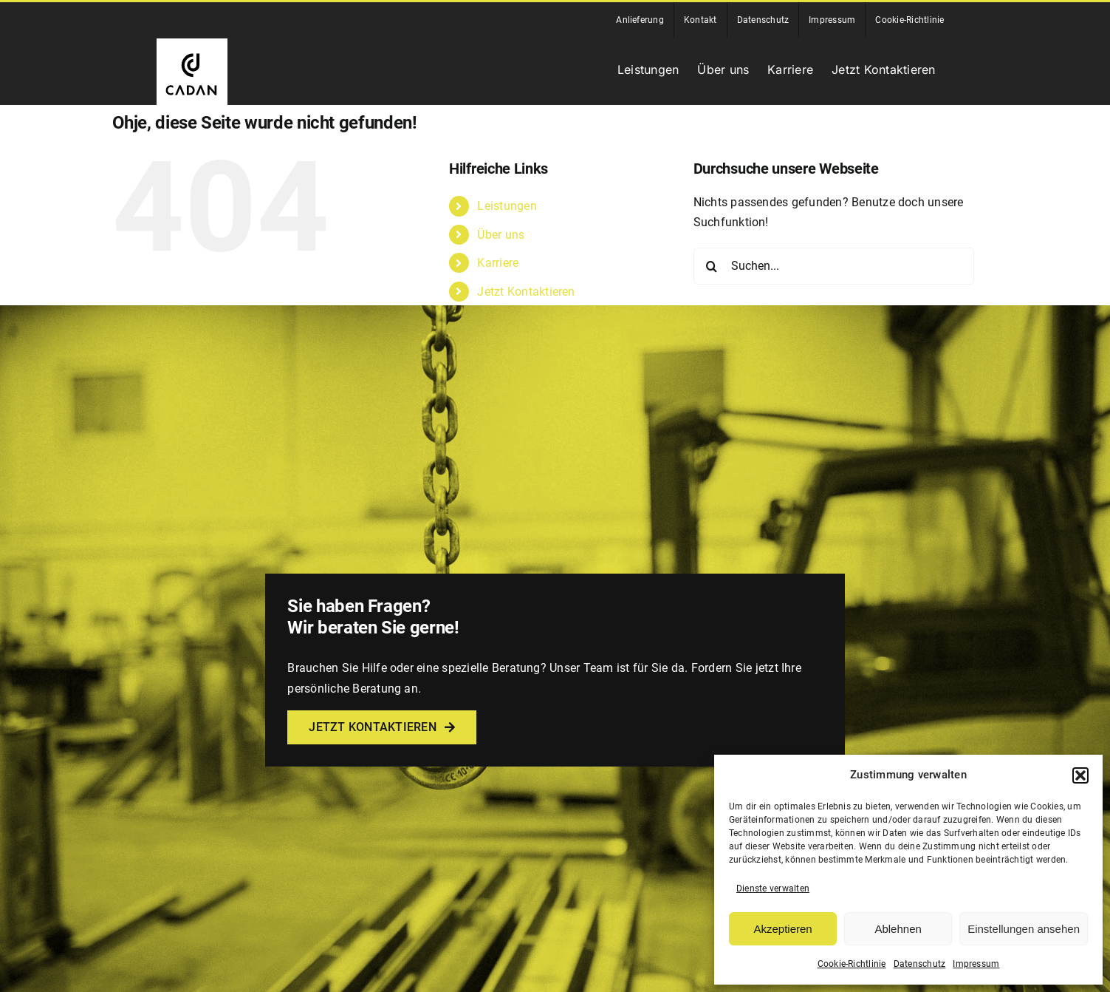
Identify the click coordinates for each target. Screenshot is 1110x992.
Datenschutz (920, 964)
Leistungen (506, 206)
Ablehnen (897, 929)
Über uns (500, 235)
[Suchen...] (833, 266)
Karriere (497, 263)
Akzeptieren (782, 929)
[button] (1080, 775)
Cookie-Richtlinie (852, 964)
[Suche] (711, 266)
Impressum (976, 964)
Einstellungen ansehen (1023, 929)
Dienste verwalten (772, 888)
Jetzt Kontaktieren (526, 292)
